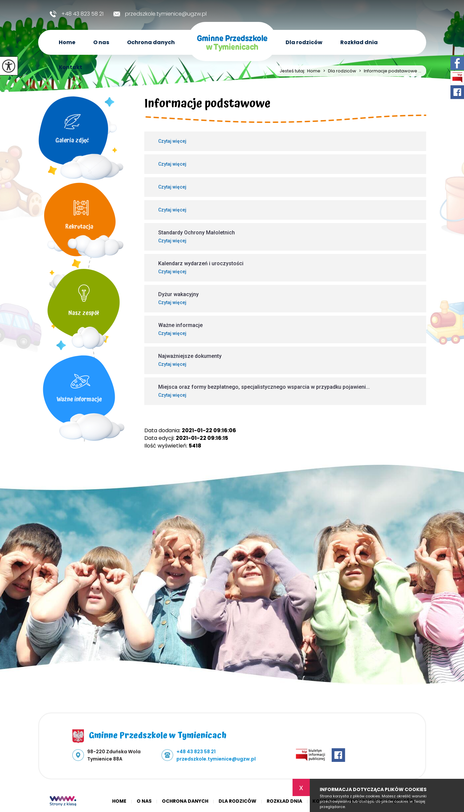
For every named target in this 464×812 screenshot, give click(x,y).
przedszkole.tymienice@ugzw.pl (160, 14)
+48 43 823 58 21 (76, 14)
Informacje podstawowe (207, 105)
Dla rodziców (304, 42)
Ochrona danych (151, 42)
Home (67, 42)
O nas (101, 42)
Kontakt (70, 67)
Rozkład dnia (359, 42)
